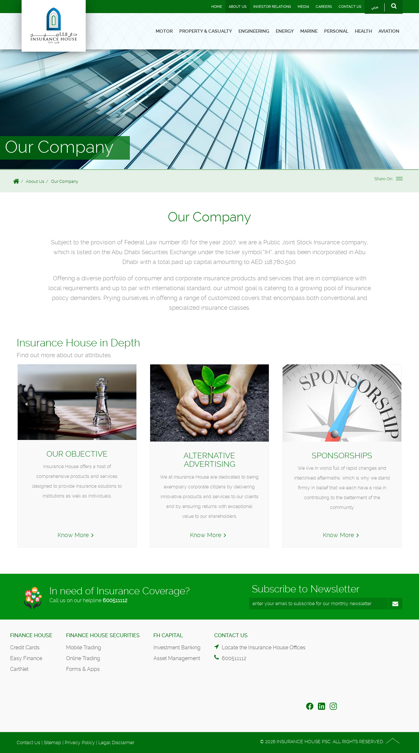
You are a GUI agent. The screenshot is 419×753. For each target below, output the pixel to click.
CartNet (19, 669)
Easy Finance (26, 658)
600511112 (115, 600)
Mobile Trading (83, 647)
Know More (73, 535)
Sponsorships (342, 455)
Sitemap (52, 742)
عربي (375, 7)
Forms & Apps (83, 669)
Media (303, 7)
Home (216, 7)
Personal (336, 31)
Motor (164, 31)
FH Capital (168, 635)
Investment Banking (177, 647)
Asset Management (176, 658)
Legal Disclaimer (116, 742)
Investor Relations (272, 7)
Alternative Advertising (209, 460)
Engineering (253, 31)
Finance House (31, 635)
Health (363, 31)
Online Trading (83, 658)
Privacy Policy (80, 742)
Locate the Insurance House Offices (264, 647)
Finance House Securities (103, 635)
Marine (309, 31)
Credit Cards (25, 647)
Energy (285, 31)
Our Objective (77, 454)
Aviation (388, 31)
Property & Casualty (205, 31)
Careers (324, 7)
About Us (238, 7)
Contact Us (350, 7)
